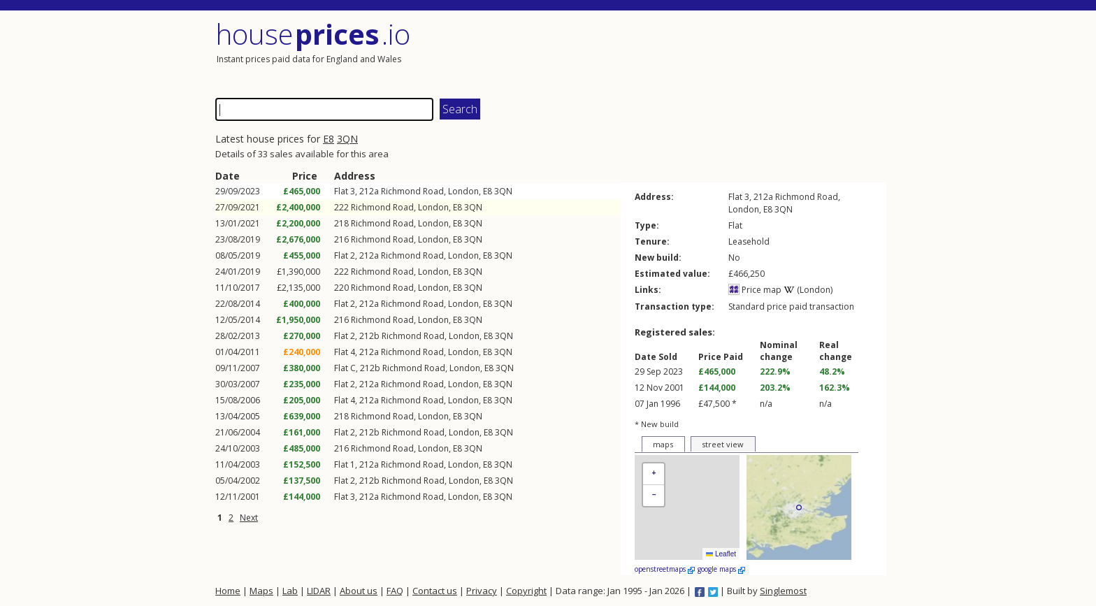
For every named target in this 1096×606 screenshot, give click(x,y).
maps (663, 444)
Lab (290, 590)
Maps (261, 590)
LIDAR (319, 590)
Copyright (526, 590)
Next (249, 518)
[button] (653, 474)
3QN (347, 138)
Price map (754, 290)
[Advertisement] (718, 52)
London (463, 191)
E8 (328, 138)
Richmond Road (412, 191)
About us (358, 590)
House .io (312, 34)
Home (227, 590)
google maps (721, 569)
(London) (808, 290)
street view (723, 444)
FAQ (395, 590)
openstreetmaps (665, 569)
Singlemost (783, 590)
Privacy (481, 590)
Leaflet (721, 554)
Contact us (434, 590)
